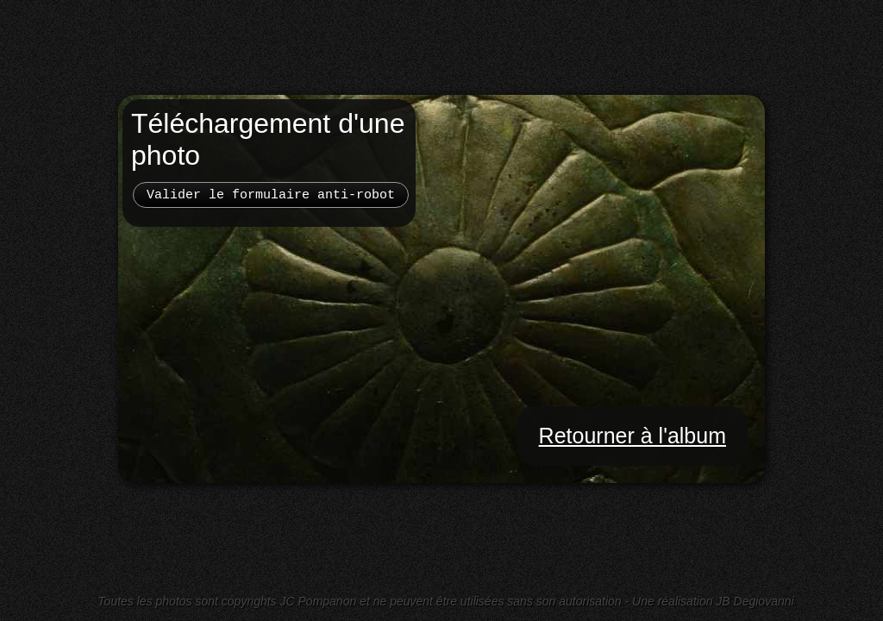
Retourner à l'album (632, 435)
